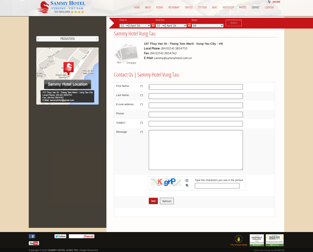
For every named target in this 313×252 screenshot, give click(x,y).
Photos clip (228, 7)
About (148, 7)
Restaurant (173, 7)
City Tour (202, 7)
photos (242, 7)
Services (189, 7)
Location (269, 7)
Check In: (123, 20)
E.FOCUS (279, 250)
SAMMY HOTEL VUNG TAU (63, 250)
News (214, 7)
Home (137, 7)
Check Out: (160, 20)
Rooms (159, 7)
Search (234, 23)
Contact (256, 7)
